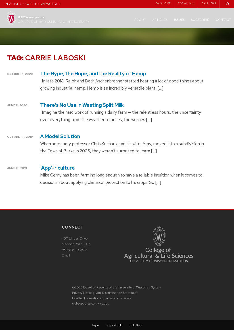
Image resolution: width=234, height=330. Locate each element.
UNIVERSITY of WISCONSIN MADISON (32, 4)
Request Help (114, 325)
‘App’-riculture (57, 168)
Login (95, 325)
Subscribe (200, 20)
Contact (223, 20)
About (140, 20)
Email (66, 255)
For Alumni (186, 3)
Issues (179, 20)
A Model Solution (60, 136)
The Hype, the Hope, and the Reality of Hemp (93, 73)
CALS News (209, 3)
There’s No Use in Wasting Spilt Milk (82, 105)
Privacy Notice (82, 293)
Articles (160, 20)
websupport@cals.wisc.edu (90, 303)
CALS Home (163, 3)
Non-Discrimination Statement (116, 293)
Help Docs (136, 325)
